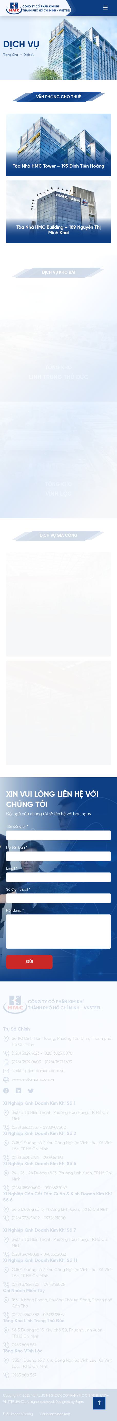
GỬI (29, 962)
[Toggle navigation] (105, 8)
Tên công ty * (17, 827)
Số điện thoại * (18, 890)
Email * (11, 869)
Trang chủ (10, 55)
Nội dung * (15, 911)
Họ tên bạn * (16, 848)
